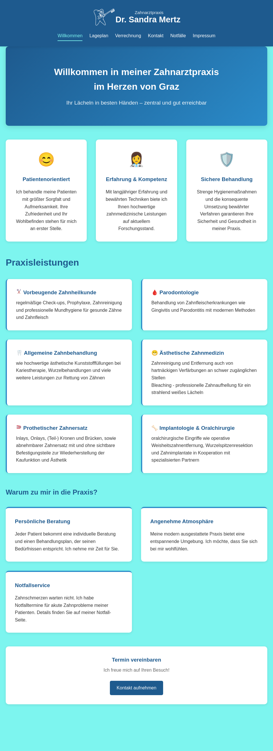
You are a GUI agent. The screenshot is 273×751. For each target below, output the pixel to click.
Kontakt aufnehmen (137, 687)
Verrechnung (128, 35)
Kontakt (155, 35)
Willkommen (70, 35)
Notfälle (178, 35)
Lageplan (98, 35)
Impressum (204, 35)
